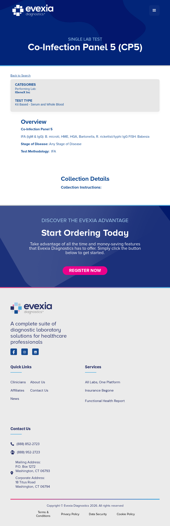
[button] (154, 10)
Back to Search (20, 75)
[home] (79, 10)
